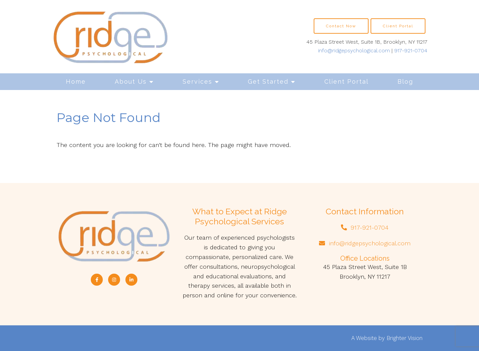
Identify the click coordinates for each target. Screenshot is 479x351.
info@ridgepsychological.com (354, 50)
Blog (405, 81)
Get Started (268, 81)
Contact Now (341, 26)
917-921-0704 (410, 50)
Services (197, 81)
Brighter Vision (404, 338)
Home (76, 81)
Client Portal (346, 81)
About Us (131, 81)
